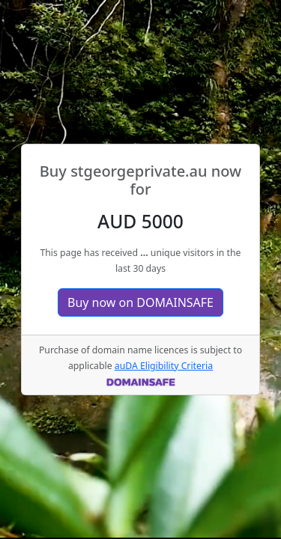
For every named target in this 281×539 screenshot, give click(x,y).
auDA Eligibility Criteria (164, 365)
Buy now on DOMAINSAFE (140, 302)
